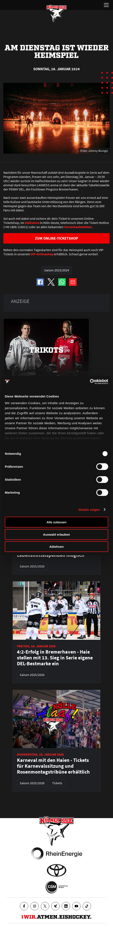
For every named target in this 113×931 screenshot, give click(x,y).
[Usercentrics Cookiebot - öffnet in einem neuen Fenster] (90, 381)
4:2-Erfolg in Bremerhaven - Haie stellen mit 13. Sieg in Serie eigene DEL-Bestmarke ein (55, 658)
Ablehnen (56, 546)
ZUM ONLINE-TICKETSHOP (56, 238)
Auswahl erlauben (56, 534)
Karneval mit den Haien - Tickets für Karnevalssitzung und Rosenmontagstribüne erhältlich (53, 766)
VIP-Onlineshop (42, 254)
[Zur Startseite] (56, 13)
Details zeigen (89, 509)
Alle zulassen (56, 522)
